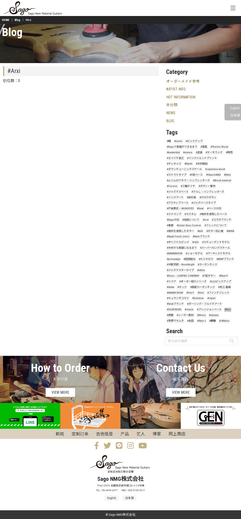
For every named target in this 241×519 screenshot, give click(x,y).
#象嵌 (170, 225)
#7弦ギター (209, 275)
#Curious (172, 186)
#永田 (190, 320)
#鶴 (169, 141)
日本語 (235, 116)
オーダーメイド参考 (183, 81)
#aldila (201, 270)
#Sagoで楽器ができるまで (182, 146)
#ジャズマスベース (177, 191)
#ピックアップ (194, 141)
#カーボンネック (207, 264)
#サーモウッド (214, 152)
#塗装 (199, 152)
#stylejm (214, 315)
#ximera (187, 152)
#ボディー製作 (207, 186)
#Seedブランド (175, 303)
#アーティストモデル (218, 253)
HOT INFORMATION (180, 97)
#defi (200, 231)
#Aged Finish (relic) (178, 236)
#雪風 (204, 146)
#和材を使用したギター (180, 231)
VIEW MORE (60, 392)
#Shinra (201, 315)
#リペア (171, 281)
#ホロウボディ (208, 197)
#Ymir (201, 292)
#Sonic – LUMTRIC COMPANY (183, 275)
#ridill (195, 242)
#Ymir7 (190, 292)
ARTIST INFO (176, 89)
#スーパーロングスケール (215, 247)
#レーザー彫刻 (185, 315)
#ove (206, 219)
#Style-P (223, 275)
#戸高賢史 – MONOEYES (180, 208)
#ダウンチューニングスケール (184, 169)
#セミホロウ (206, 259)
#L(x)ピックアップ (220, 281)
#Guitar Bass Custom (189, 225)
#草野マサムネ (175, 320)
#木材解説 (202, 163)
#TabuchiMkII (213, 174)
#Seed (200, 208)
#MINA (230, 231)
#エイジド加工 (175, 158)
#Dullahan (198, 298)
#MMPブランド (225, 259)
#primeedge (173, 259)
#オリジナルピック (178, 242)
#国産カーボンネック (202, 287)
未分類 (171, 105)
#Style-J (201, 320)
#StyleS (188, 163)
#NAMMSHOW (174, 253)
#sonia (178, 141)
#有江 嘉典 (224, 287)
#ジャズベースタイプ (204, 202)
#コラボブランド (221, 219)
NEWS (170, 113)
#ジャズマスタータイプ (180, 270)
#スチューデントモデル (215, 242)
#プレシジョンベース (209, 309)
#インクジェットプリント (202, 158)
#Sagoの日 (173, 219)
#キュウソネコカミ (178, 298)
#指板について (190, 219)
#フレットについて (216, 225)
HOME (5, 20)
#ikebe (170, 287)
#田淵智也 (189, 259)
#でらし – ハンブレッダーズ (208, 191)
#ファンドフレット (218, 292)
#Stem (227, 174)
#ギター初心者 (214, 231)
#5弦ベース (196, 174)
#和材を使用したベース (213, 214)
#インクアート (175, 197)
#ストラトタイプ (176, 174)
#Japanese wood (215, 169)
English (235, 108)
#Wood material (222, 180)
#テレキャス (174, 163)
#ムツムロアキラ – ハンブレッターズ (188, 180)
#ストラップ (174, 214)
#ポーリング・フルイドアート (204, 303)
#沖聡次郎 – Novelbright (180, 264)
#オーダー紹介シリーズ (192, 281)
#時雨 (229, 152)
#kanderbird (173, 152)
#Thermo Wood (219, 146)
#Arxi (228, 309)
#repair (211, 298)
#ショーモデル (194, 253)
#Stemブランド (201, 236)
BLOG (170, 121)
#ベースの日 (214, 208)
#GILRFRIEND (174, 309)
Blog (17, 20)
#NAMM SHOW (175, 292)
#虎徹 (170, 315)
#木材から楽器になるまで (182, 247)
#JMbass (224, 320)
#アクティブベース (177, 202)
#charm (189, 309)
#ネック (182, 287)
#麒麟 (212, 320)
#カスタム (190, 214)
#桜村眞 (191, 197)
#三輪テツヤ (188, 186)
